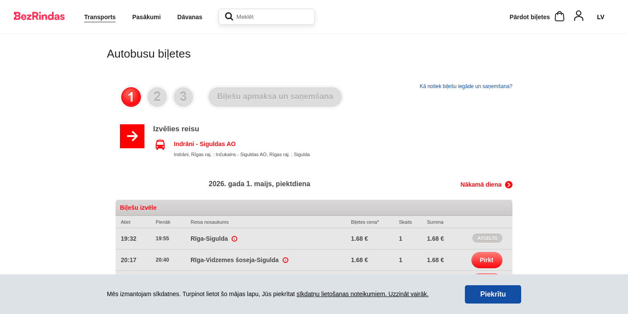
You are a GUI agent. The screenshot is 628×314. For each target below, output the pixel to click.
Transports (100, 17)
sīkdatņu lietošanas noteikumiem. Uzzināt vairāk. (363, 293)
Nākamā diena (481, 184)
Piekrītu (493, 294)
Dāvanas (190, 17)
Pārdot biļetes (529, 17)
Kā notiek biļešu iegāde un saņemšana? (466, 86)
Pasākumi (146, 17)
